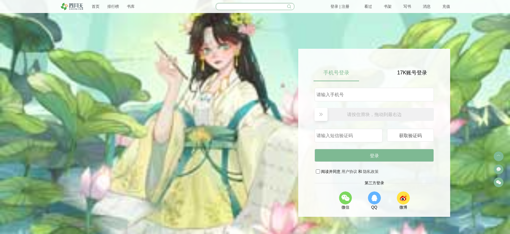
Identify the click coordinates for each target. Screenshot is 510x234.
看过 (368, 6)
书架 (388, 6)
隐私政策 (371, 171)
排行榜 (113, 6)
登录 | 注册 (339, 6)
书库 (131, 6)
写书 (407, 6)
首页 (96, 6)
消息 (427, 6)
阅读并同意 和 (350, 172)
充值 (446, 6)
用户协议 (349, 171)
